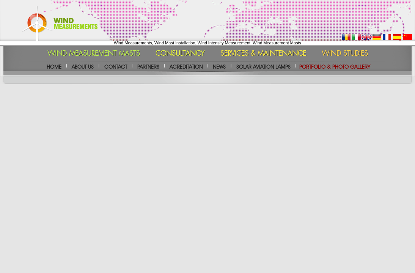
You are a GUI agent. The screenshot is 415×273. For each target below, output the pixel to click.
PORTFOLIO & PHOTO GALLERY (334, 67)
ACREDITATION (186, 66)
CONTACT (115, 66)
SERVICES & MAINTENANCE (263, 54)
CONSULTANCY (180, 54)
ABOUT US (83, 66)
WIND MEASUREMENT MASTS (93, 54)
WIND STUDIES (345, 54)
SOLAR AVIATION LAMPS (263, 66)
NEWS (219, 66)
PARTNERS (148, 66)
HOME (54, 66)
